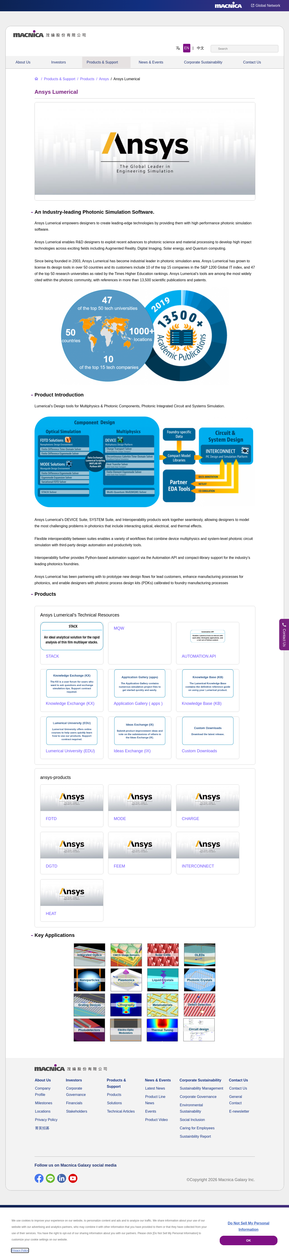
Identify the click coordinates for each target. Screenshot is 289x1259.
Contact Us (252, 62)
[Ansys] (102, 79)
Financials (74, 1103)
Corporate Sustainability (203, 62)
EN (186, 48)
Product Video (156, 1120)
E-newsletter (239, 1111)
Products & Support (102, 62)
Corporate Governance (198, 1097)
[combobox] (244, 48)
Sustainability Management (201, 1088)
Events (150, 1111)
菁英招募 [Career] (42, 1128)
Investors (58, 62)
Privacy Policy (46, 1120)
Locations (43, 1111)
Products (114, 1095)
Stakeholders (76, 1111)
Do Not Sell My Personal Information (248, 1226)
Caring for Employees (197, 1128)
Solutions (114, 1103)
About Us (23, 62)
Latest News (155, 1088)
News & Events (151, 62)
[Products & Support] (57, 79)
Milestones (43, 1103)
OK (248, 1240)
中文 (200, 48)
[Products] (85, 79)
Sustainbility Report (195, 1136)
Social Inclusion (192, 1120)
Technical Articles (121, 1111)
